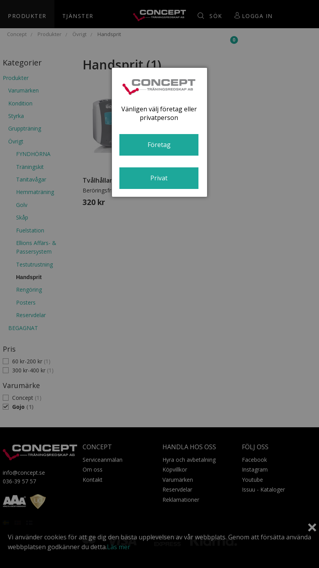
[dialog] (159, 132)
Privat (159, 178)
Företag (159, 144)
